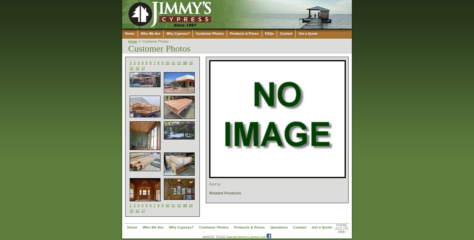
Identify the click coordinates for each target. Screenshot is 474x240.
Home (130, 33)
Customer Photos (210, 33)
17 (143, 68)
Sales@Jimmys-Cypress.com (246, 237)
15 (131, 68)
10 (167, 63)
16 (137, 68)
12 (179, 63)
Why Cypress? (178, 33)
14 (191, 63)
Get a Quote (308, 33)
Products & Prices (244, 33)
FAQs (269, 33)
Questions (279, 227)
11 (173, 63)
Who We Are (150, 33)
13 (185, 63)
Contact (286, 33)
